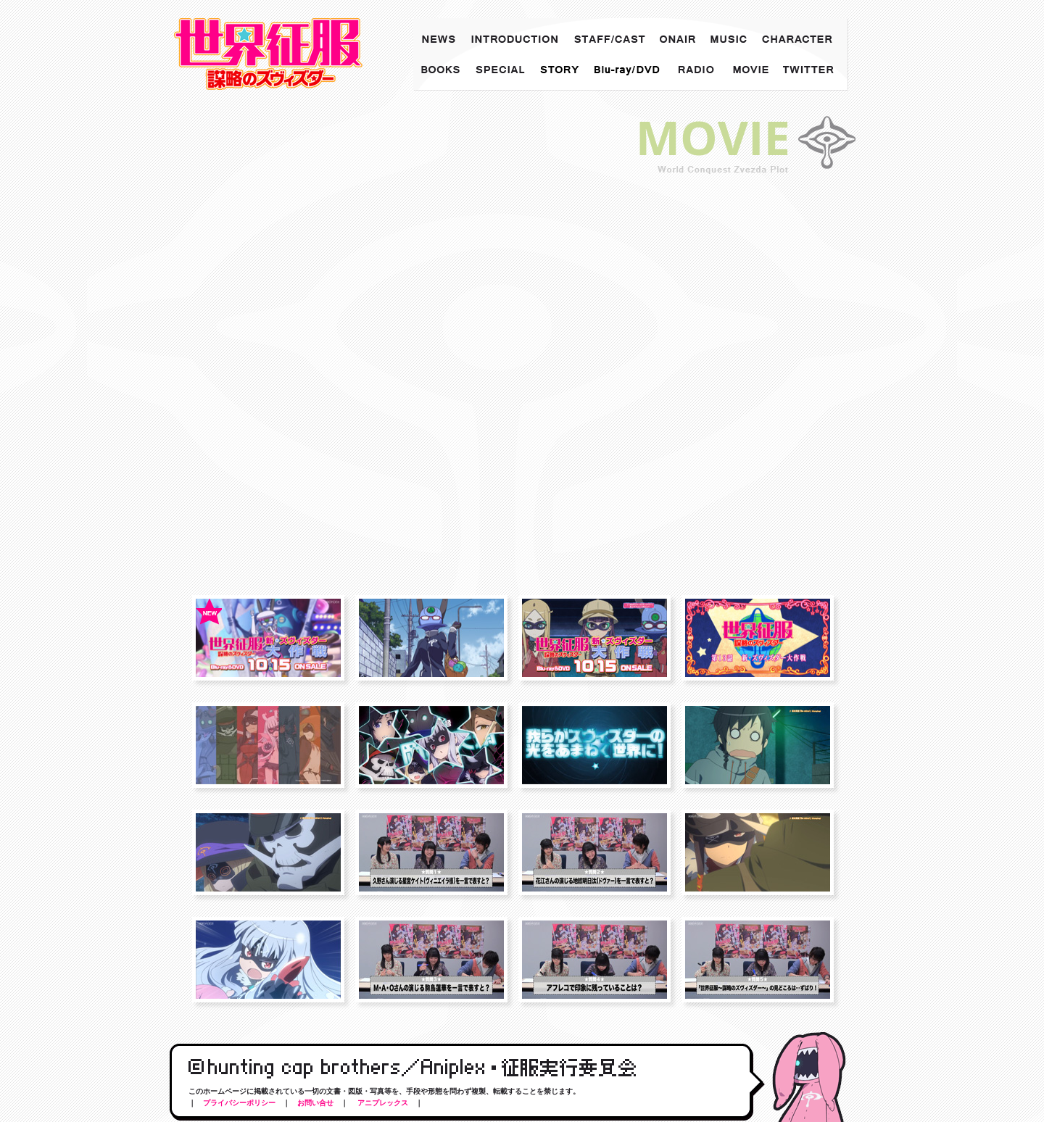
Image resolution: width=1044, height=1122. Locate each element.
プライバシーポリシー (239, 1103)
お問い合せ (315, 1103)
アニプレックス (381, 1103)
